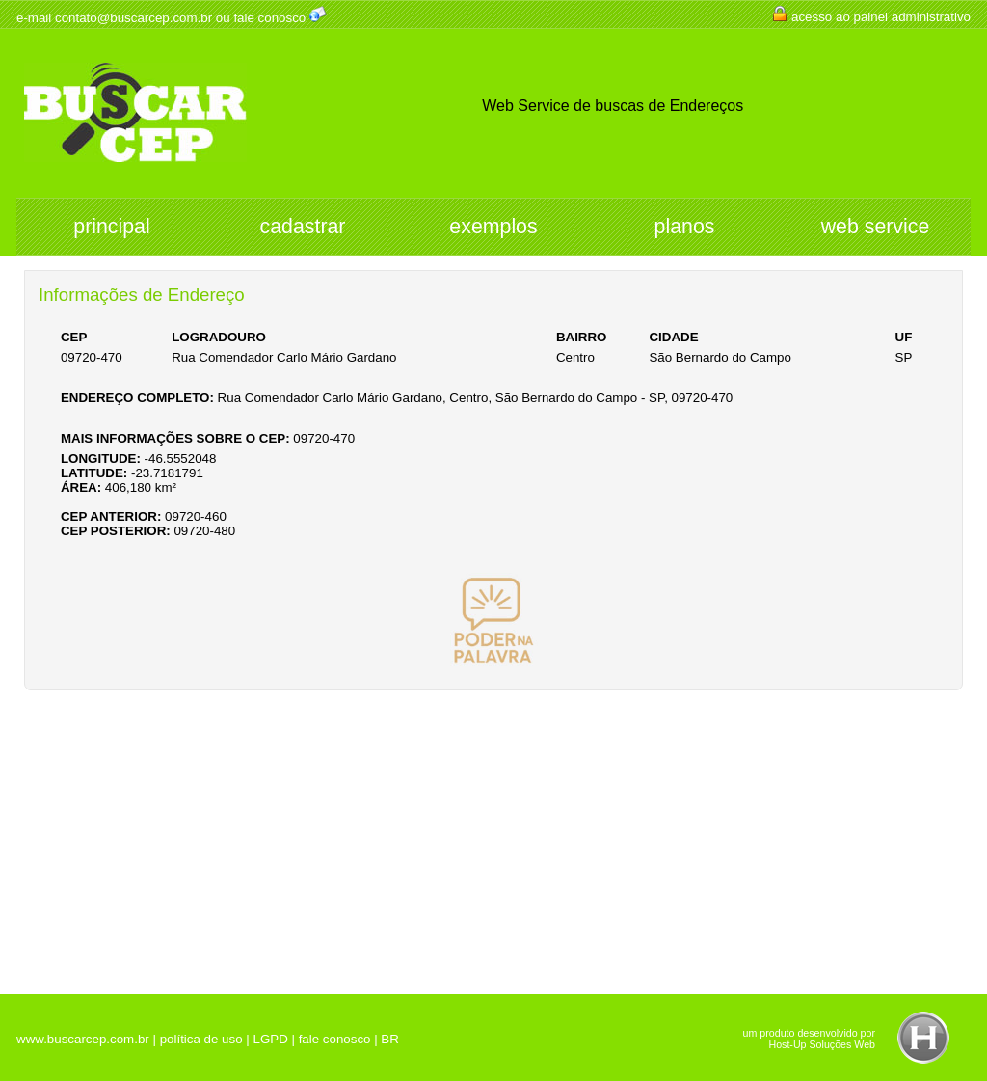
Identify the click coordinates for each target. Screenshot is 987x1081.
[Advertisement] (493, 835)
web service (875, 226)
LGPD (270, 1039)
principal (111, 226)
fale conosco (269, 18)
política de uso (201, 1039)
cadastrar (303, 226)
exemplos (493, 226)
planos (684, 226)
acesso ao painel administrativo (881, 17)
